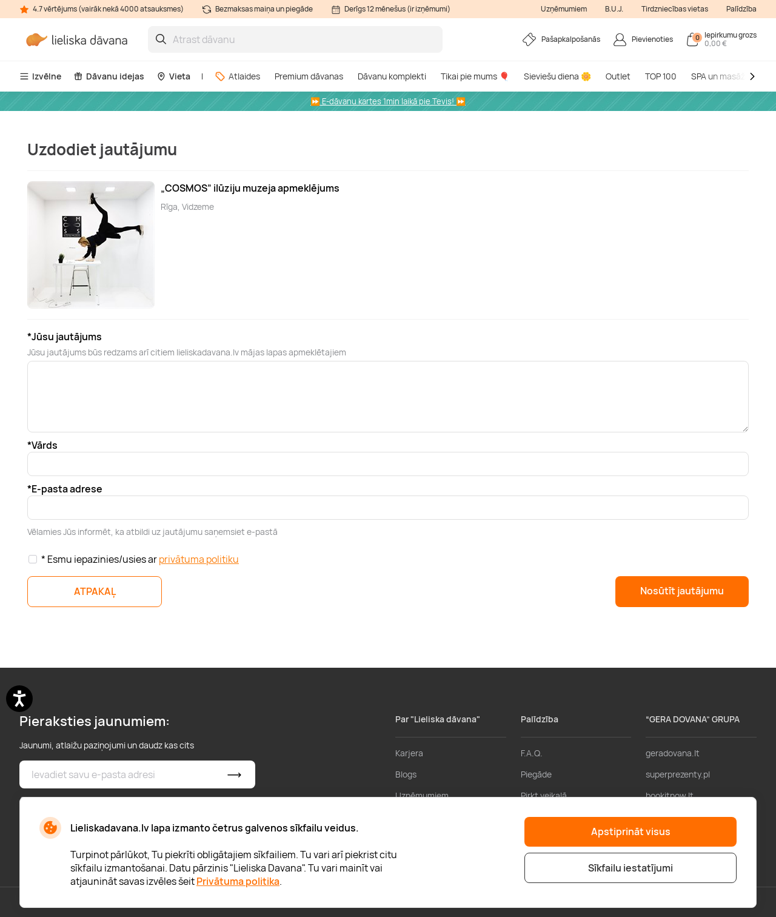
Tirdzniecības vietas (674, 9)
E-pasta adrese (67, 488)
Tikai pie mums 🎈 (475, 76)
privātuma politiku (199, 559)
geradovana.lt (673, 753)
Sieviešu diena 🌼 (557, 76)
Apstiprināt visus (631, 831)
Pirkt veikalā (544, 795)
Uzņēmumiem (564, 9)
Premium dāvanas (309, 76)
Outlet (618, 76)
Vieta (173, 76)
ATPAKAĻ (95, 591)
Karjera (409, 753)
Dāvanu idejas (108, 76)
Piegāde (536, 774)
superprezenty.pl (678, 774)
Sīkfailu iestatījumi (630, 868)
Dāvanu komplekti (392, 76)
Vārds (45, 445)
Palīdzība (741, 9)
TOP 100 (661, 76)
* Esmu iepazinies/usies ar (140, 559)
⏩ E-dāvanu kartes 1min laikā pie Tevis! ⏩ (388, 101)
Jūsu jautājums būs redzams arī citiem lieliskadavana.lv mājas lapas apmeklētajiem (186, 352)
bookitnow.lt (670, 795)
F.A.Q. (532, 753)
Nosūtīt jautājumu (682, 590)
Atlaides (237, 76)
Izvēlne (40, 76)
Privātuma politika (237, 881)
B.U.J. (614, 9)
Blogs (405, 774)
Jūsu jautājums (67, 336)
